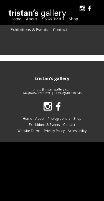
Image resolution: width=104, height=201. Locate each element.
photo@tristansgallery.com (52, 84)
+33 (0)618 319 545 (69, 87)
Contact (51, 27)
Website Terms (28, 125)
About (28, 17)
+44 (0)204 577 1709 (36, 87)
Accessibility (77, 125)
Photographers (48, 17)
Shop (68, 17)
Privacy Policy (54, 125)
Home (15, 17)
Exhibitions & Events (25, 27)
